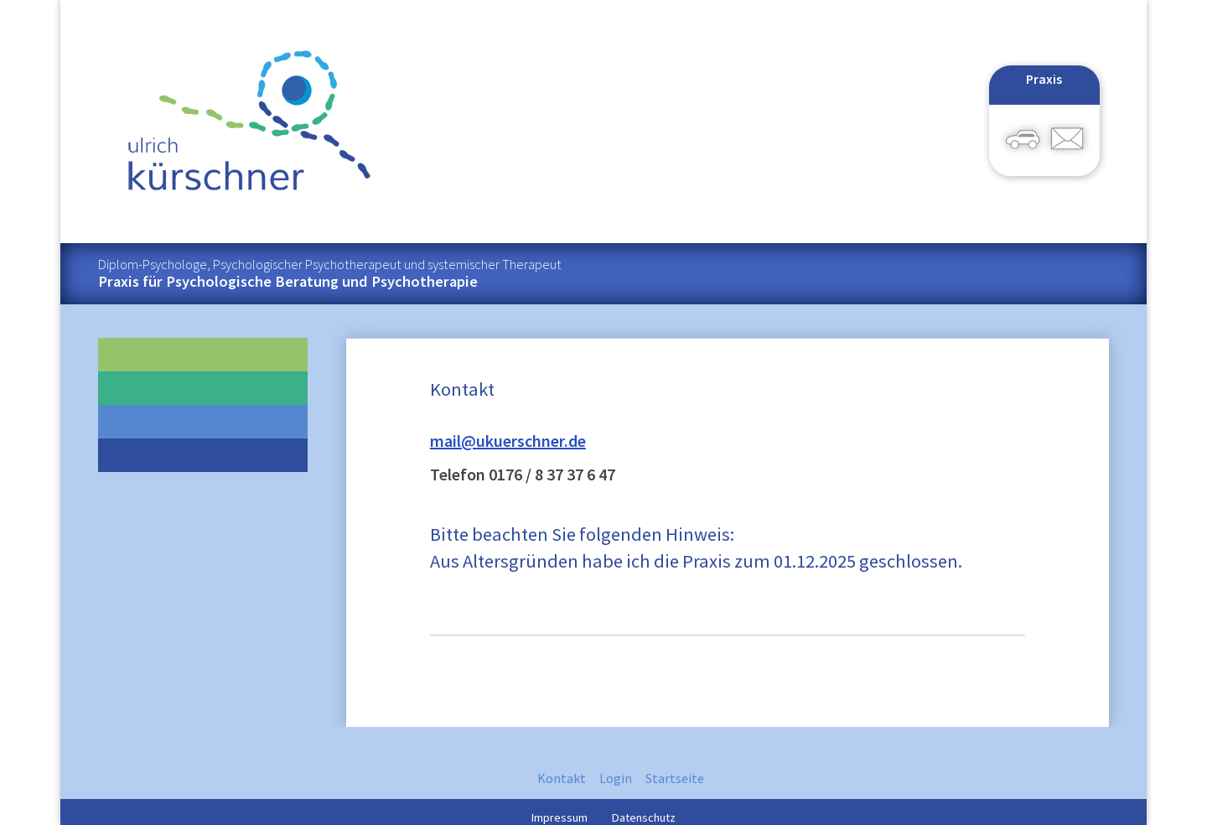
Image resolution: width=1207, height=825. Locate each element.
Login (615, 778)
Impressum (559, 816)
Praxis (1044, 78)
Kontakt (561, 778)
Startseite (674, 778)
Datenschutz (644, 816)
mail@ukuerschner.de (508, 440)
